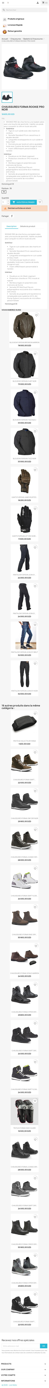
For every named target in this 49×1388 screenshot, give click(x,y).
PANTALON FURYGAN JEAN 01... (24, 575)
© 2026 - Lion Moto (9, 1385)
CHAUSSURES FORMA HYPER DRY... (24, 1012)
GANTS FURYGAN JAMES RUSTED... (24, 497)
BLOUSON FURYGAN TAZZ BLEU (24, 420)
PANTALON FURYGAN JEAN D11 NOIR (24, 691)
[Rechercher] (24, 10)
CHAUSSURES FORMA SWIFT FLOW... (24, 896)
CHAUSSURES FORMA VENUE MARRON (24, 973)
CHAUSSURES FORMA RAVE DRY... (24, 935)
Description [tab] (12, 226)
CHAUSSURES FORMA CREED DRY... (24, 1244)
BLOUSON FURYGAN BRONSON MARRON (24, 342)
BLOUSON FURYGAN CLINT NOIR (24, 381)
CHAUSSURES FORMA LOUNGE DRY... (24, 857)
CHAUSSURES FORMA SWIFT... (24, 780)
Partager (12, 216)
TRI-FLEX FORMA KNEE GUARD (24, 1128)
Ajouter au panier (23, 202)
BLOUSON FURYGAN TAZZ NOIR (24, 458)
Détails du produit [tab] (27, 226)
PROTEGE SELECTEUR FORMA (24, 741)
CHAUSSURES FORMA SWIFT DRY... (24, 1051)
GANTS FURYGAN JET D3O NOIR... (24, 536)
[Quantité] (4, 202)
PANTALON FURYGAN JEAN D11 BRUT (24, 652)
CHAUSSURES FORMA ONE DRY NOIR (24, 818)
